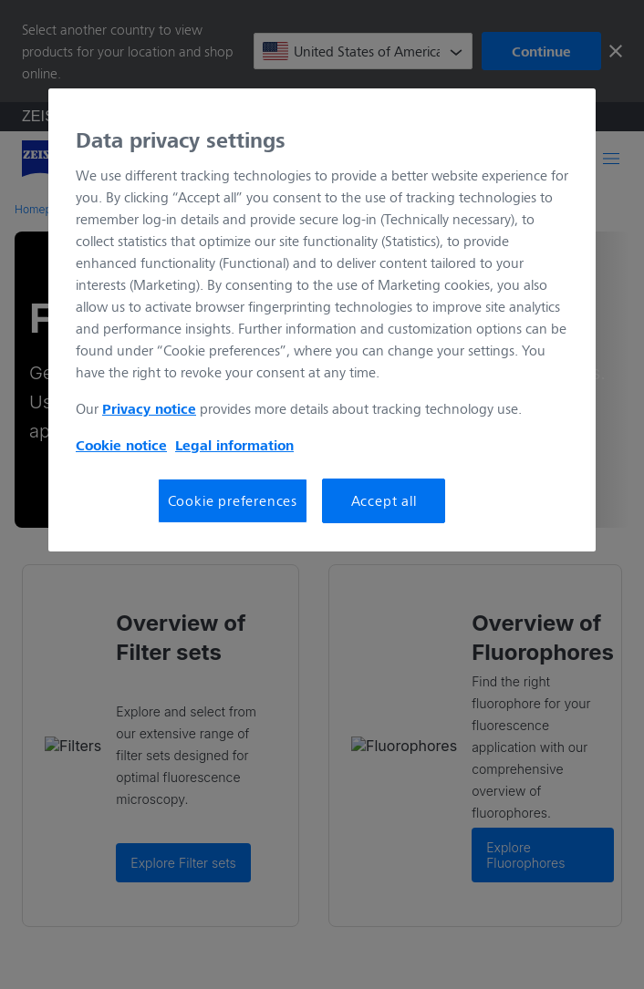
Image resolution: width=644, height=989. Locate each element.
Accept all (384, 500)
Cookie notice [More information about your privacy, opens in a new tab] (121, 445)
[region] (322, 319)
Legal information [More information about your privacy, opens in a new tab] (234, 445)
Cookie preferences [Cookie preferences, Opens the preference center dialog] (232, 500)
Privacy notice (149, 408)
